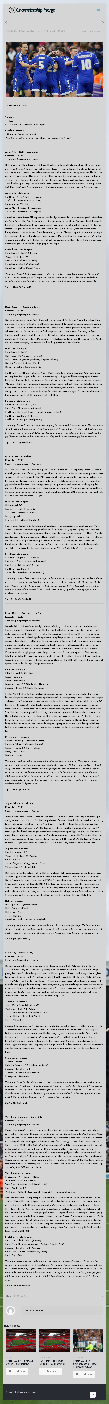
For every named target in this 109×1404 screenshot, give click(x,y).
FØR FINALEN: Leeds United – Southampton (52, 1362)
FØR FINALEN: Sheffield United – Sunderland (19, 1362)
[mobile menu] (98, 10)
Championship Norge (31, 31)
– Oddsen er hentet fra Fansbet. (20, 134)
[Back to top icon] (93, 1395)
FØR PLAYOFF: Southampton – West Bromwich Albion (85, 1363)
